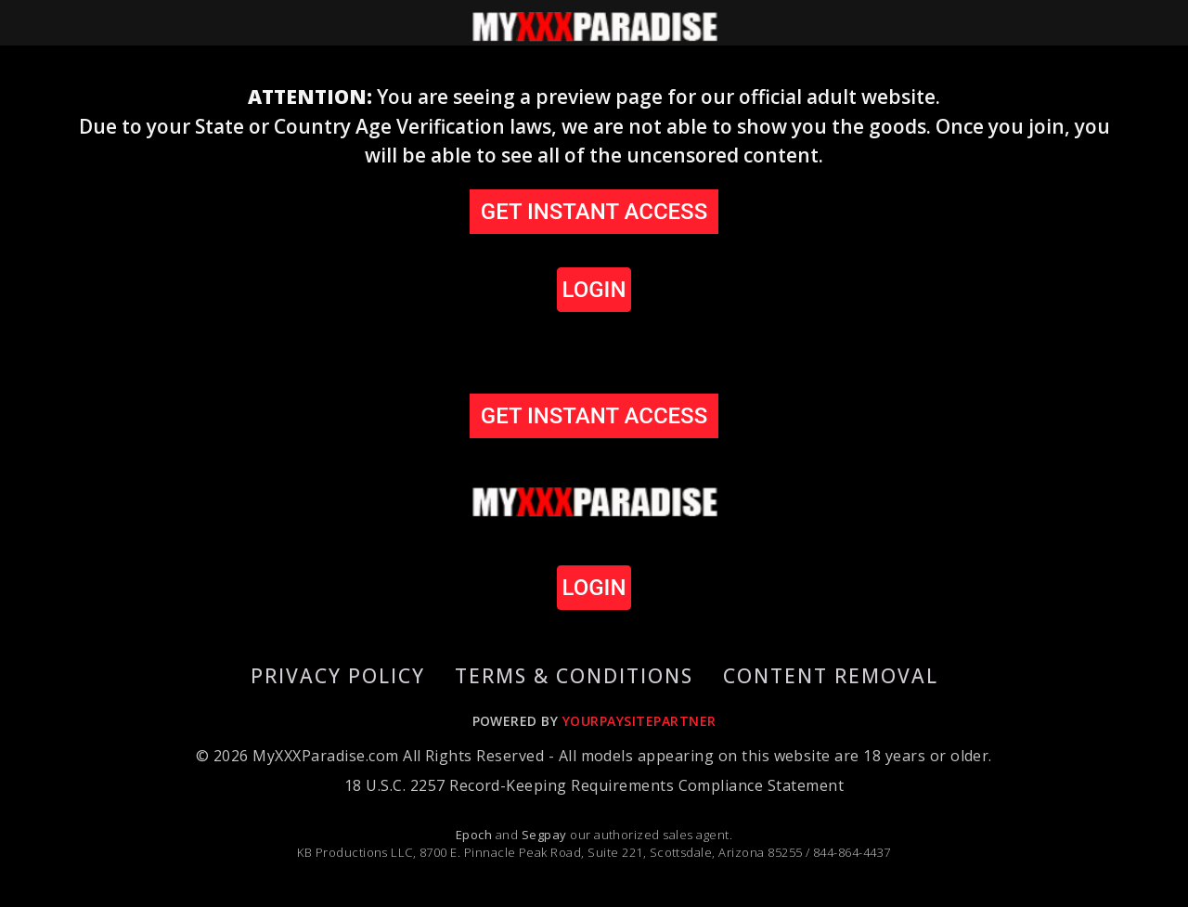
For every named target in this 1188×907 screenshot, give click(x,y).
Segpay (546, 834)
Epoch (476, 834)
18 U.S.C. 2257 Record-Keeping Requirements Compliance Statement (594, 785)
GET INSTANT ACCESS (594, 212)
